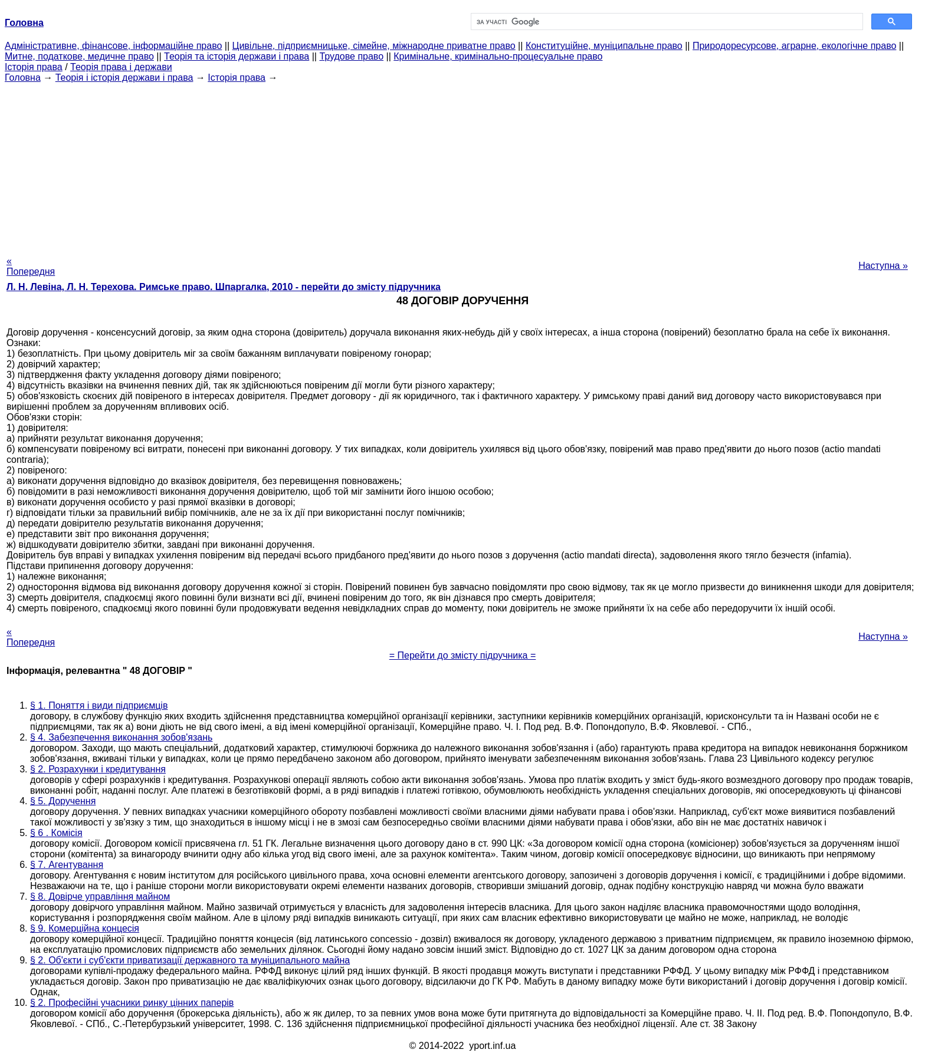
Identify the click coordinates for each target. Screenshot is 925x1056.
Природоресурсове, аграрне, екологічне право (794, 46)
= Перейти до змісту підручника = (462, 655)
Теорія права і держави (121, 67)
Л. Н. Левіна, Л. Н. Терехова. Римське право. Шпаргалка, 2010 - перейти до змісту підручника (223, 287)
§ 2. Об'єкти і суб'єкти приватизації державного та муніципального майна (190, 960)
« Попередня (30, 266)
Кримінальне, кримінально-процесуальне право (497, 56)
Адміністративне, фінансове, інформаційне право (113, 46)
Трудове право (351, 56)
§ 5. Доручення (63, 801)
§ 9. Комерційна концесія (84, 928)
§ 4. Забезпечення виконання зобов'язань (121, 737)
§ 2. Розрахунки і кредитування (98, 769)
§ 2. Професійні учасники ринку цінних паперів (132, 1003)
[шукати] (666, 22)
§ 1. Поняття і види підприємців (99, 705)
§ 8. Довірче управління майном (100, 896)
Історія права (34, 67)
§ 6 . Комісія (56, 833)
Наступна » (883, 266)
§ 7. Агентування (66, 865)
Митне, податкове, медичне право (79, 56)
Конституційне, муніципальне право (604, 46)
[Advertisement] (462, 165)
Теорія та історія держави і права (236, 56)
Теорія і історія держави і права (124, 78)
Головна (23, 78)
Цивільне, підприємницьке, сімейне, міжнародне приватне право (374, 46)
